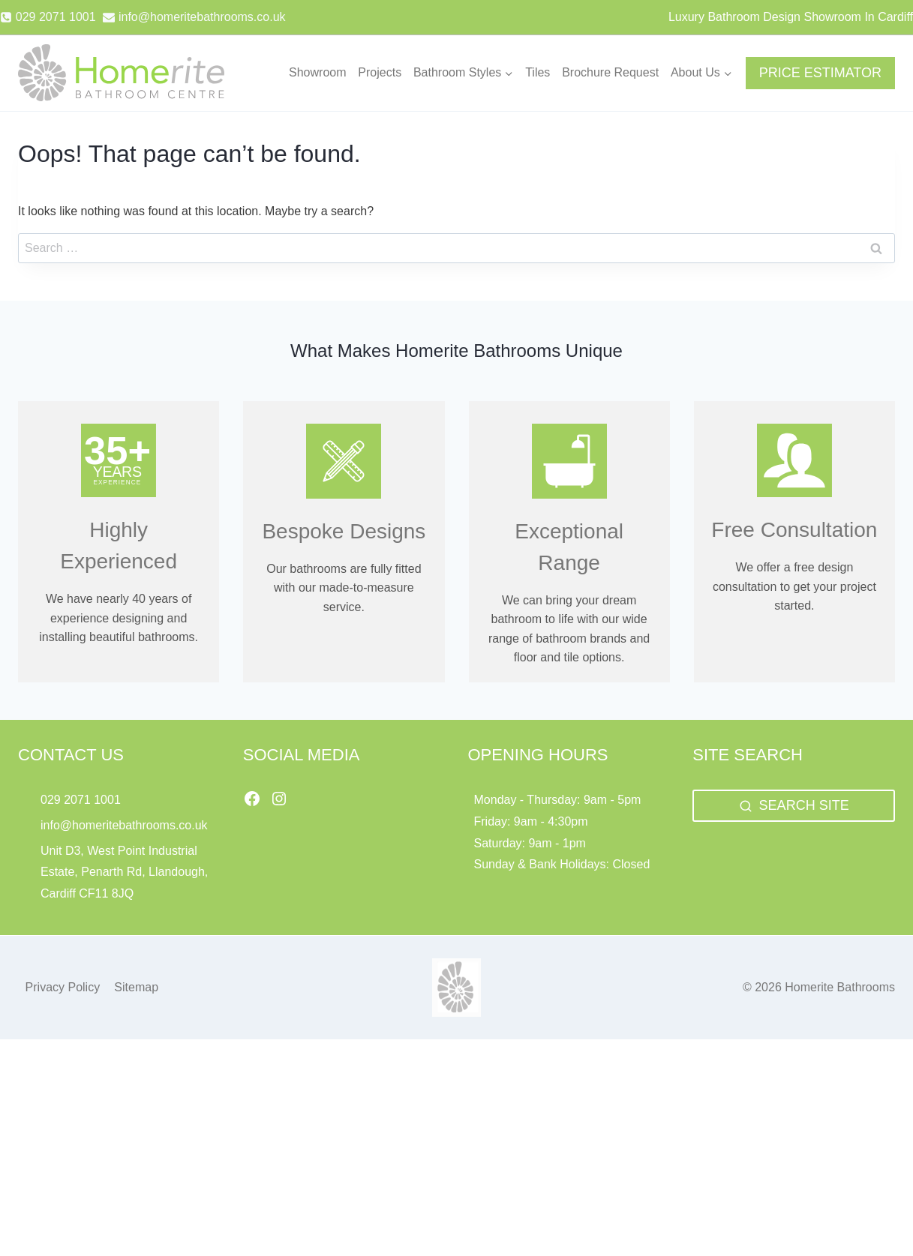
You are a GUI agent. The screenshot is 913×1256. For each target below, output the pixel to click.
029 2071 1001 (81, 799)
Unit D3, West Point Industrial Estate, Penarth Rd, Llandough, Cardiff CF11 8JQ (124, 872)
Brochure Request (610, 72)
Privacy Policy (63, 987)
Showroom (317, 72)
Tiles (537, 72)
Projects (379, 72)
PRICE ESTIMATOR (820, 72)
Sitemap (136, 987)
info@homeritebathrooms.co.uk (124, 825)
